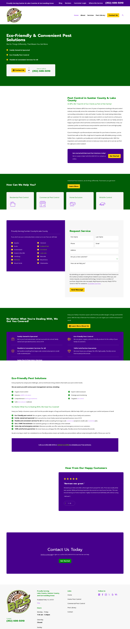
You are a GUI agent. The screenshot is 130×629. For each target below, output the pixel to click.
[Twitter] (109, 595)
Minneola (14, 260)
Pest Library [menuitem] (100, 15)
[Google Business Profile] (99, 595)
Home (70, 595)
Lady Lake (40, 253)
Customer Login (80, 3)
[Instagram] (106, 595)
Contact (70, 612)
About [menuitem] (83, 15)
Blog (60, 3)
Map (38, 603)
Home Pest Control (74, 599)
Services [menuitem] (90, 15)
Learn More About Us (79, 326)
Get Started (114, 156)
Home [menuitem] (76, 15)
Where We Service (96, 3)
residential (91, 421)
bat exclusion (22, 402)
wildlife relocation (25, 395)
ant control (80, 398)
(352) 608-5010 (114, 3)
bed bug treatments (31, 398)
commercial (70, 421)
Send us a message (47, 554)
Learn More (73, 186)
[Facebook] (102, 595)
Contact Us (113, 15)
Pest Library (72, 608)
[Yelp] (113, 595)
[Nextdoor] (116, 595)
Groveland (40, 250)
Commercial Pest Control (76, 603)
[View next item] (76, 503)
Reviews (68, 3)
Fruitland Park (41, 246)
